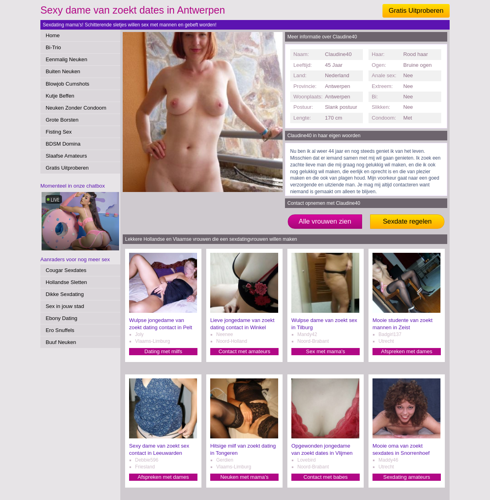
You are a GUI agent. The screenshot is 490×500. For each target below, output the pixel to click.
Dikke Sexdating (65, 294)
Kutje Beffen (60, 96)
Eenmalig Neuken (66, 59)
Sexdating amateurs (406, 477)
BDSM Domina (63, 144)
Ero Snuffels (60, 330)
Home (53, 35)
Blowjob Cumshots (67, 84)
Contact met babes (325, 477)
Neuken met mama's (244, 477)
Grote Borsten (62, 120)
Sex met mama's (325, 351)
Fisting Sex (59, 132)
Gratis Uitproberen (415, 10)
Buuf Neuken (61, 342)
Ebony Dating (61, 318)
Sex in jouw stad (65, 306)
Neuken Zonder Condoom (76, 108)
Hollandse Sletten (66, 282)
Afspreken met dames (406, 351)
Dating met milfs (163, 351)
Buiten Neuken (63, 71)
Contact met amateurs (245, 351)
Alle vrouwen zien (325, 221)
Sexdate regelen (407, 221)
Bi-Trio (53, 47)
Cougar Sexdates (66, 270)
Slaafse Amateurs (66, 156)
